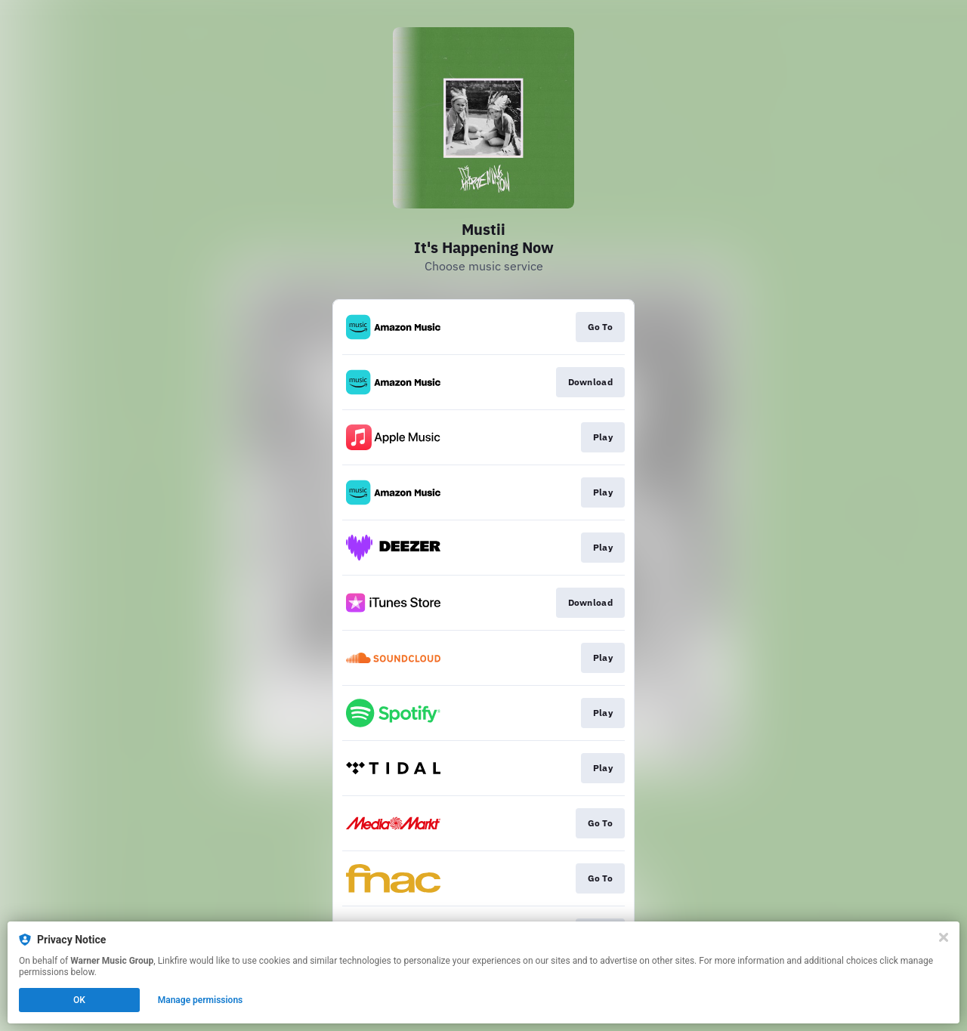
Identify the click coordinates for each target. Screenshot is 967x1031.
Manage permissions (200, 1000)
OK (79, 1000)
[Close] (943, 937)
